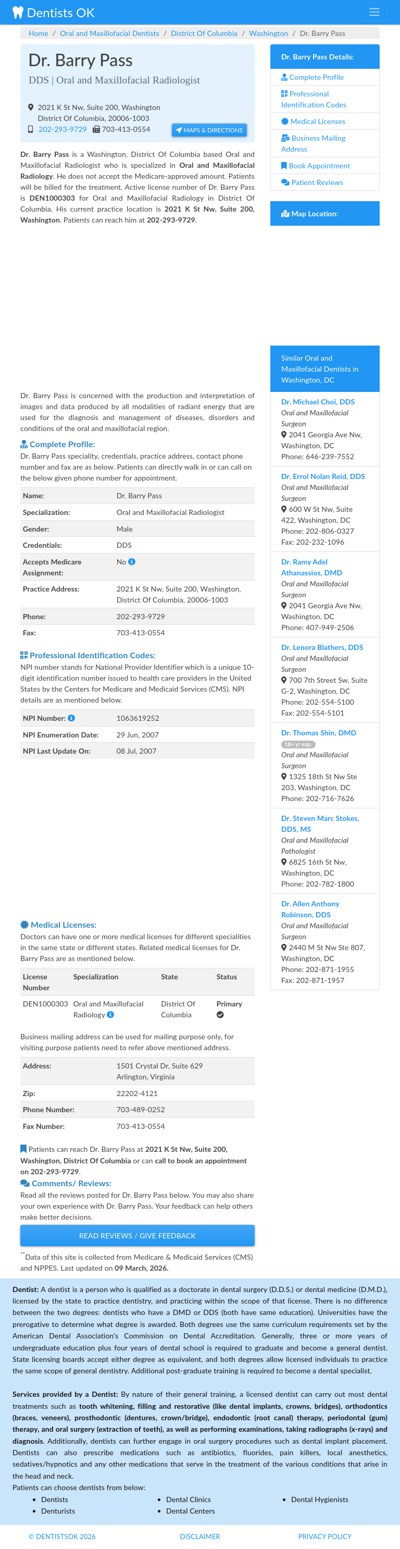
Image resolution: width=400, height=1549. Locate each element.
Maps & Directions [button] (209, 130)
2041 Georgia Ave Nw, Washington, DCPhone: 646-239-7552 (321, 429)
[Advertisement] (137, 301)
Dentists (54, 1499)
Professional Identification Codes (313, 99)
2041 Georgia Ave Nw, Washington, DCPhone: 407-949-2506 (321, 594)
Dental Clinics (188, 1499)
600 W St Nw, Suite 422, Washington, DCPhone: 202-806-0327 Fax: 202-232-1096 (323, 509)
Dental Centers (190, 1510)
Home (38, 33)
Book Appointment (315, 165)
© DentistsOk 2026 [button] (62, 1536)
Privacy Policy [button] (325, 1536)
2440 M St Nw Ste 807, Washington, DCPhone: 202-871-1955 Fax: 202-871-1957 (323, 942)
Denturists (58, 1510)
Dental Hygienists (319, 1499)
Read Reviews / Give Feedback (137, 1235)
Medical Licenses (313, 121)
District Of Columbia (204, 33)
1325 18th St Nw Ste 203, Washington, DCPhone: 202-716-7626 (319, 765)
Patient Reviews (312, 182)
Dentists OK (53, 12)
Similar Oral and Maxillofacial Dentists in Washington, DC (320, 368)
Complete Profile (312, 76)
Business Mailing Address (313, 143)
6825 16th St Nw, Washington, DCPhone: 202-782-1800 (320, 851)
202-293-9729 (61, 129)
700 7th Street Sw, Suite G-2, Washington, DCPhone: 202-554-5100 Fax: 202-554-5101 (324, 680)
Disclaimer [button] (200, 1536)
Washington (269, 33)
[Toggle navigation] (374, 12)
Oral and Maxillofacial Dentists (109, 33)
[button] (131, 561)
